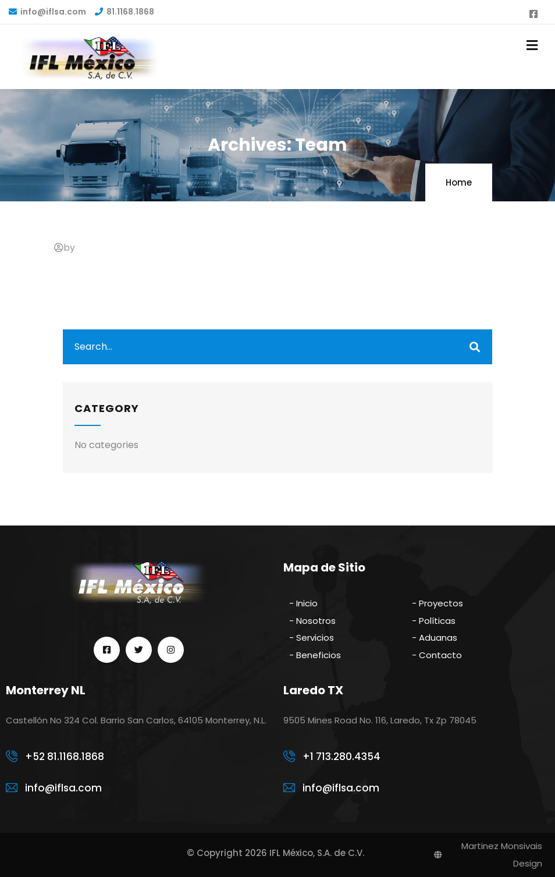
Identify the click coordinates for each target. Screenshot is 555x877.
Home (459, 182)
